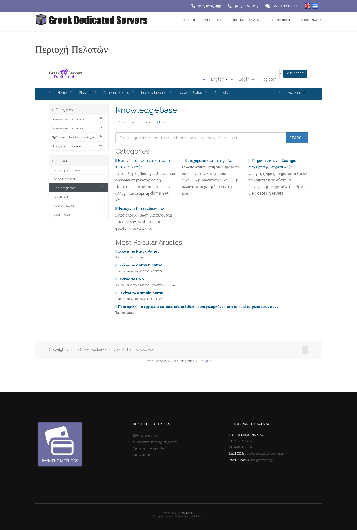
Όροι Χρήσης (141, 454)
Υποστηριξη (281, 20)
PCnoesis (187, 512)
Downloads (78, 196)
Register (267, 79)
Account (296, 93)
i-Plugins (205, 361)
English (218, 79)
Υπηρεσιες (213, 20)
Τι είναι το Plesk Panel (137, 251)
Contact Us (222, 93)
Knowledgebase (153, 93)
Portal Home (127, 122)
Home (62, 93)
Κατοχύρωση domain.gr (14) (207, 160)
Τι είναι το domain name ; (140, 265)
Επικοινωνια (311, 20)
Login (242, 79)
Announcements (116, 93)
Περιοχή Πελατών (247, 20)
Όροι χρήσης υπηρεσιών (148, 448)
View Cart (294, 73)
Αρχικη (189, 20)
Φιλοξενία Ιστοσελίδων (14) (139, 208)
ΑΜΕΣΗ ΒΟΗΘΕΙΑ (285, 6)
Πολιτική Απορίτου (145, 435)
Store (85, 93)
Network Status (190, 93)
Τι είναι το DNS (129, 279)
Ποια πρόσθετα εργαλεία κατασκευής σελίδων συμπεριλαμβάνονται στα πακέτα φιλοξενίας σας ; (196, 306)
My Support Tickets (78, 170)
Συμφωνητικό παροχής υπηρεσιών (155, 442)
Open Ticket (78, 214)
